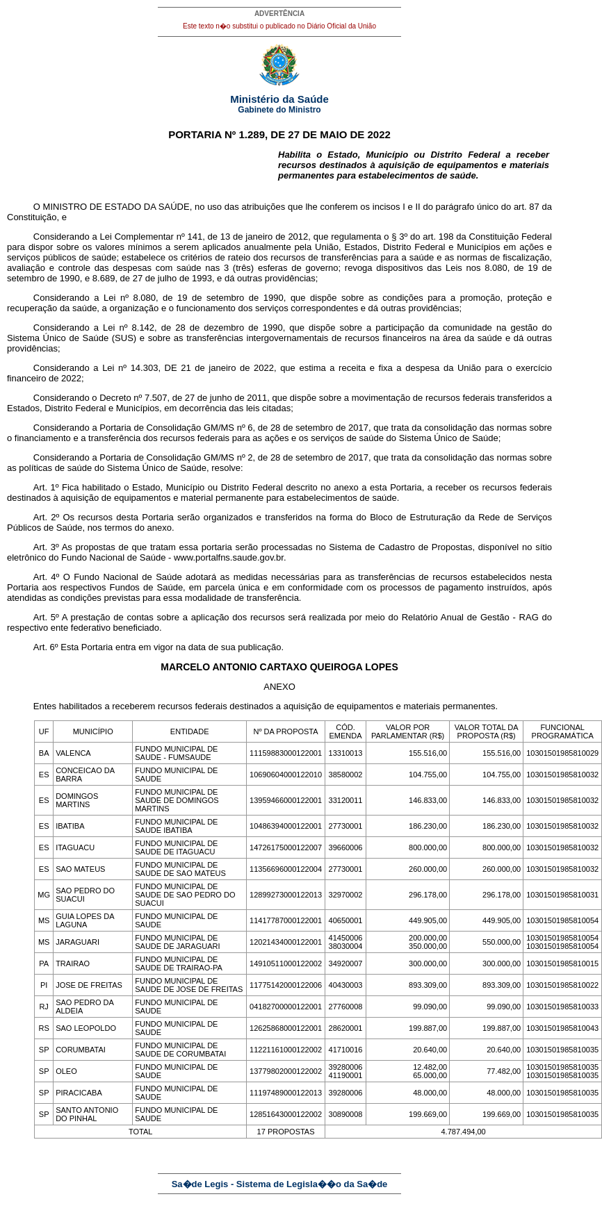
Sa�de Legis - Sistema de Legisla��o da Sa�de (280, 1184)
